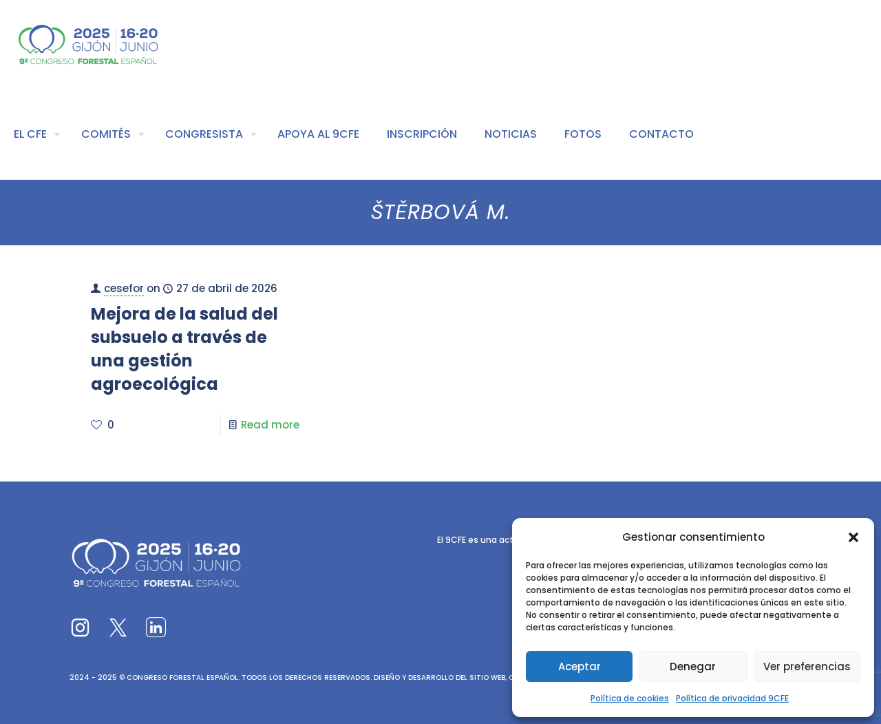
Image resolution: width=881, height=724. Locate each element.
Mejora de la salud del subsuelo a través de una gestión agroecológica (184, 348)
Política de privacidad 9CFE (732, 698)
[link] (80, 627)
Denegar (693, 666)
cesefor (124, 288)
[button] (853, 537)
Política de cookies (630, 698)
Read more (270, 424)
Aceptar (579, 666)
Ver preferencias (807, 666)
